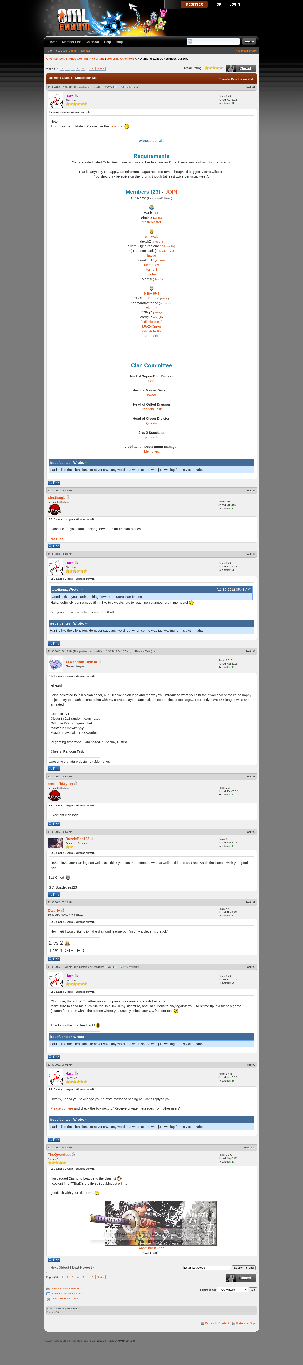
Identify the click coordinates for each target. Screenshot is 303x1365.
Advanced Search (246, 50)
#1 (253, 87)
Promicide (169, 246)
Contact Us (99, 1340)
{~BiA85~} (151, 293)
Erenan (164, 298)
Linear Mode (247, 79)
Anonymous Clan (151, 1248)
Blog (119, 42)
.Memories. (151, 265)
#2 (253, 490)
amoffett (160, 260)
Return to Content (217, 1323)
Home (53, 42)
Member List (71, 42)
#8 (253, 967)
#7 (253, 902)
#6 (253, 832)
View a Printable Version (65, 1288)
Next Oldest (59, 1267)
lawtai (151, 255)
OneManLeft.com (125, 1340)
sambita (158, 218)
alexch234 (158, 241)
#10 (253, 1147)
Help (107, 42)
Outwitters (127, 58)
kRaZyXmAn (151, 326)
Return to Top (245, 1323)
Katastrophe (166, 303)
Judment (151, 336)
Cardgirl (158, 317)
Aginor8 (151, 269)
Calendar (92, 42)
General (112, 58)
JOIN (171, 192)
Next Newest (82, 1267)
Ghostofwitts (151, 331)
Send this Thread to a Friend (67, 1293)
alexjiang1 (56, 498)
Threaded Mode (228, 79)
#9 (253, 1064)
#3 (253, 554)
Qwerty (157, 312)
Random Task (166, 251)
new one (116, 126)
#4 (253, 651)
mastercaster (151, 222)
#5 (253, 776)
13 (91, 68)
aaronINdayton (60, 784)
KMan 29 (158, 279)
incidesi (151, 274)
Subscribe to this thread (65, 1298)
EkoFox (151, 307)
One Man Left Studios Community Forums (75, 58)
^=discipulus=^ (151, 322)
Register (85, 50)
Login (72, 50)
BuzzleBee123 (78, 839)
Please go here (62, 1108)
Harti (135, 87)
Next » (100, 68)
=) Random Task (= (142, 651)
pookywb (151, 236)
